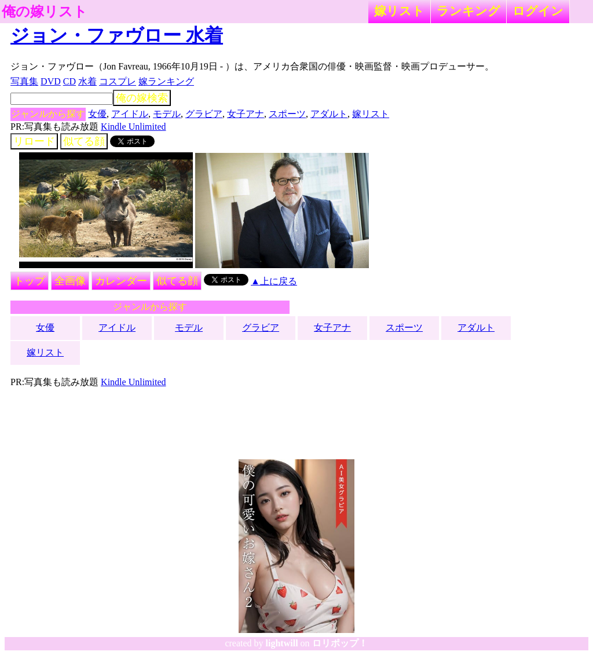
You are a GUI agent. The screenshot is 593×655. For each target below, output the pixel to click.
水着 (87, 81)
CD (69, 81)
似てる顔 (84, 141)
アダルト (328, 114)
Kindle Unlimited (133, 126)
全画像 (70, 281)
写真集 (24, 81)
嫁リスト (399, 10)
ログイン (538, 10)
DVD (51, 81)
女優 (97, 114)
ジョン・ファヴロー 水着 (116, 35)
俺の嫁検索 (142, 98)
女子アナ (245, 114)
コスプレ (117, 81)
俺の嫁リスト (44, 11)
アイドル (129, 114)
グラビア (203, 114)
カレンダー (121, 281)
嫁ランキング (166, 81)
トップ (29, 281)
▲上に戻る (274, 281)
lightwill (282, 643)
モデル (167, 114)
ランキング (468, 10)
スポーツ (287, 114)
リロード (34, 141)
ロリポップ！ (340, 643)
